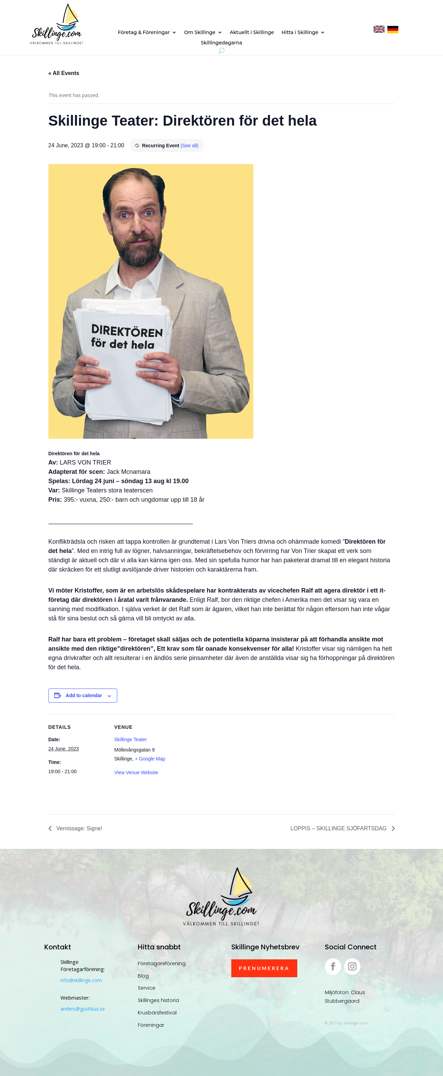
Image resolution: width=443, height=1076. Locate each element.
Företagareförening (162, 963)
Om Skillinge (199, 32)
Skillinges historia (158, 1000)
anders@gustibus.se (82, 1008)
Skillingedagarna (221, 43)
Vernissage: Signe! (78, 828)
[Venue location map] (216, 761)
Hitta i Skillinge (299, 32)
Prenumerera (264, 968)
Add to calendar (84, 695)
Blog (143, 975)
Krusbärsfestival (157, 1012)
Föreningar (151, 1025)
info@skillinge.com (81, 980)
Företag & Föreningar (144, 32)
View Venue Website (136, 772)
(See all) (189, 145)
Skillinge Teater (130, 739)
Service (146, 987)
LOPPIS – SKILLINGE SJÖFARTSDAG (339, 828)
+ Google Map (150, 758)
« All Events (63, 73)
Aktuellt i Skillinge (252, 32)
